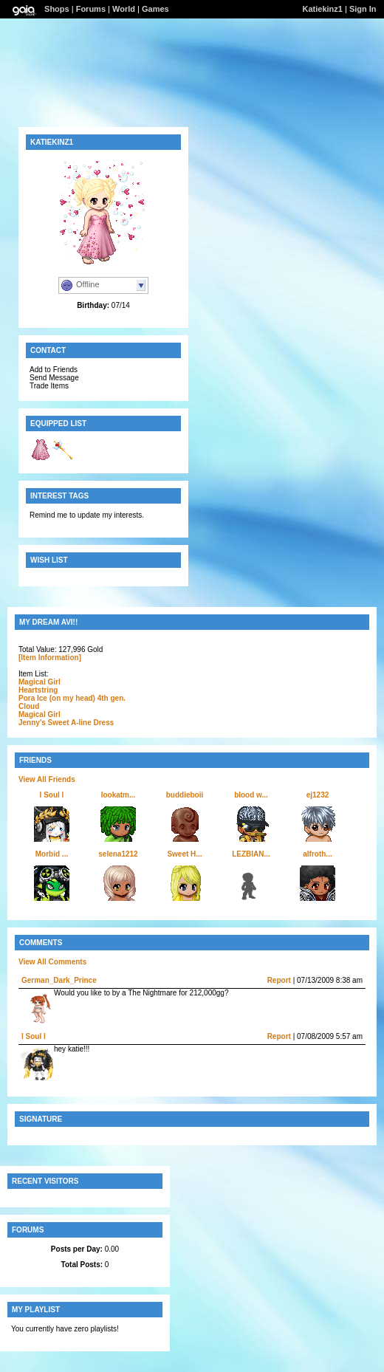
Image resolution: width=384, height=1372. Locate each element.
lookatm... (118, 795)
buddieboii (185, 795)
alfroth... (317, 854)
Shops (56, 8)
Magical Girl (39, 682)
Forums (91, 8)
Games (155, 8)
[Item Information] (49, 658)
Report (279, 980)
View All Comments (52, 962)
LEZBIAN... (251, 854)
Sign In (363, 8)
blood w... (251, 795)
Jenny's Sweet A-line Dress (66, 722)
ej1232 (317, 795)
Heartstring (38, 690)
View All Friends (46, 779)
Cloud (28, 706)
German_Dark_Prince (59, 980)
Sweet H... (184, 854)
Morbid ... (51, 854)
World (123, 8)
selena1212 (117, 854)
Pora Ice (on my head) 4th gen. (72, 698)
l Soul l (52, 795)
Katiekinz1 (323, 8)
